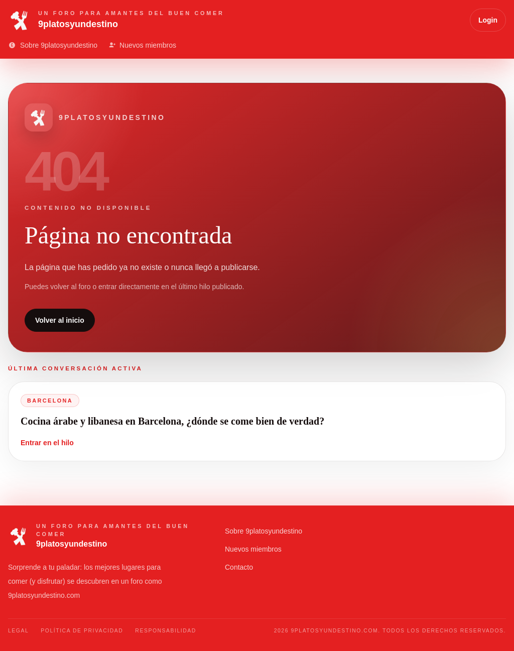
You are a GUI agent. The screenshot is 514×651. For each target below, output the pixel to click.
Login (487, 20)
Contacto (239, 567)
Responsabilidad (165, 630)
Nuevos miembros (253, 549)
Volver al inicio (59, 320)
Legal (18, 630)
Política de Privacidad (82, 630)
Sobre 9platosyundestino (263, 531)
